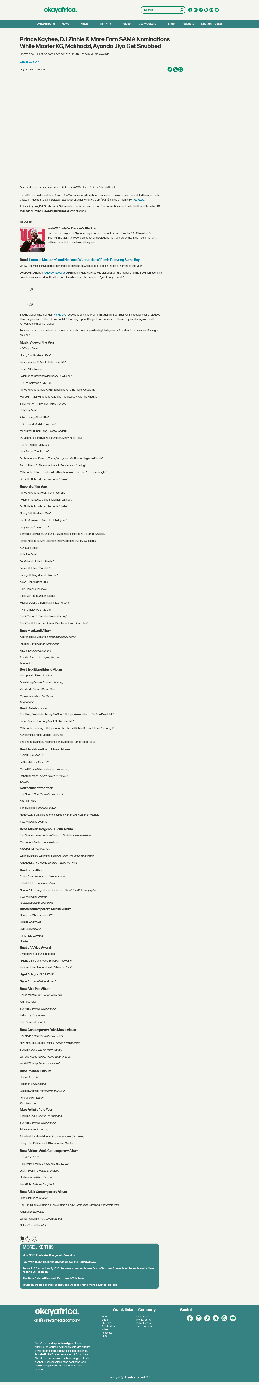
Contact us (142, 1316)
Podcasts (188, 24)
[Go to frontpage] (60, 10)
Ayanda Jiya (59, 314)
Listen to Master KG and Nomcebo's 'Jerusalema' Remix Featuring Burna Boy (84, 260)
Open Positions (144, 1326)
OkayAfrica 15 (46, 24)
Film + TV (106, 24)
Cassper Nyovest (54, 272)
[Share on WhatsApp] (180, 69)
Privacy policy (143, 1319)
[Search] (181, 10)
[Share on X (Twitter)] (175, 69)
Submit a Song (144, 1323)
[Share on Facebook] (169, 69)
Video (127, 24)
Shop (171, 24)
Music (85, 24)
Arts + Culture (147, 24)
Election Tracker (211, 24)
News (65, 24)
